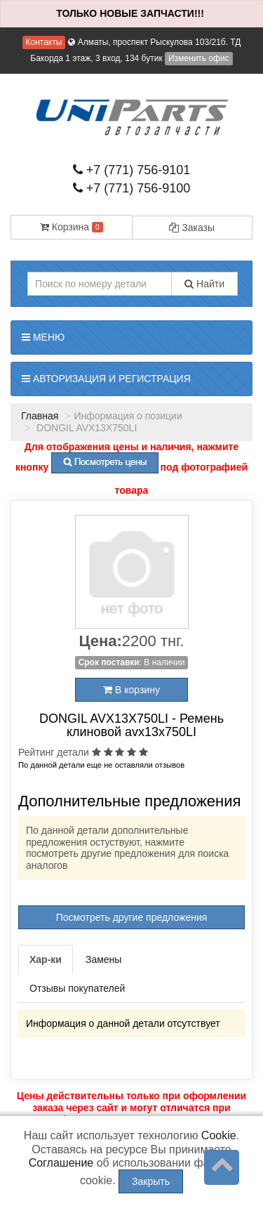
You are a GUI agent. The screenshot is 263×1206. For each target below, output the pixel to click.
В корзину (131, 689)
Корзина (71, 226)
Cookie (218, 1135)
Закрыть (151, 1181)
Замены (103, 959)
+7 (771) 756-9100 (132, 188)
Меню (43, 337)
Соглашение (61, 1163)
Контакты (44, 42)
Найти (204, 283)
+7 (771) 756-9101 (132, 170)
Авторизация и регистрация (106, 378)
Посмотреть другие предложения (132, 917)
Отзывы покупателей (77, 988)
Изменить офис (198, 58)
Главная (39, 415)
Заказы (192, 227)
